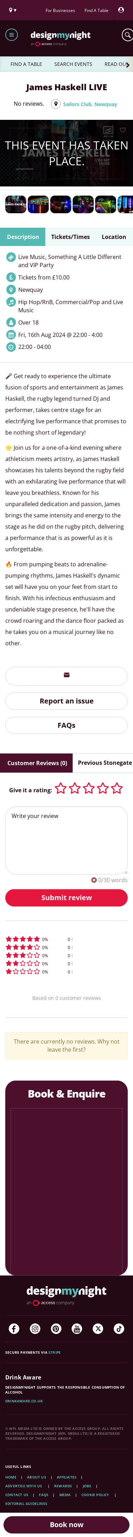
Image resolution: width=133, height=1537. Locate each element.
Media (65, 1494)
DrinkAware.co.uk (24, 1400)
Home (10, 1477)
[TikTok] (119, 1328)
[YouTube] (77, 1328)
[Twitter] (98, 1328)
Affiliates (67, 1477)
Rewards (63, 1485)
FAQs (66, 725)
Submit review (66, 897)
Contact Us (16, 1494)
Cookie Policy (95, 1494)
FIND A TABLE (26, 64)
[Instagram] (35, 1328)
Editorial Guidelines (26, 1503)
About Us (36, 1477)
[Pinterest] (56, 1328)
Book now (67, 1524)
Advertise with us (23, 1485)
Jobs (87, 1485)
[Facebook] (14, 1328)
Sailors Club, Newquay (90, 104)
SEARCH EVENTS (73, 64)
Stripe (54, 1352)
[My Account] (123, 10)
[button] (66, 939)
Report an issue (67, 701)
